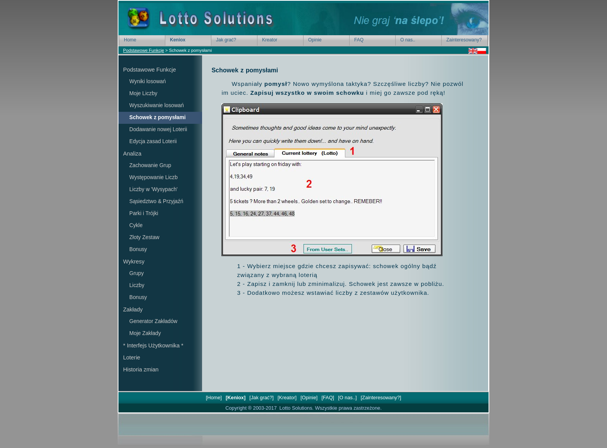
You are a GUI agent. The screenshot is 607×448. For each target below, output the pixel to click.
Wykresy (133, 261)
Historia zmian (140, 369)
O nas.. (407, 40)
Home (130, 40)
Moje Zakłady (145, 333)
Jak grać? (226, 40)
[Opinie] (309, 397)
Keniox (177, 40)
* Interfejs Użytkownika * (153, 345)
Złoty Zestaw (144, 237)
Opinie (315, 40)
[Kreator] (287, 397)
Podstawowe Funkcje (143, 50)
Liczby (136, 285)
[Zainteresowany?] (381, 397)
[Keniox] (235, 397)
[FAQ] (328, 397)
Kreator (269, 40)
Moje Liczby (143, 93)
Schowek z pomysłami (157, 117)
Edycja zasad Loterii (153, 141)
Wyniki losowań (147, 81)
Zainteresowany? (464, 40)
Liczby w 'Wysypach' (153, 189)
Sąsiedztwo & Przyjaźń (156, 201)
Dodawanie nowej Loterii (158, 129)
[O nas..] (347, 397)
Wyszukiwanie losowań (156, 105)
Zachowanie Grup (150, 165)
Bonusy (138, 249)
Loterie (131, 357)
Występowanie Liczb (153, 177)
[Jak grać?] (261, 397)
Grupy (136, 273)
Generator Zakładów (153, 321)
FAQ (359, 40)
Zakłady (133, 309)
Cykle (135, 225)
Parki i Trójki (143, 213)
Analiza (132, 153)
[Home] (213, 397)
